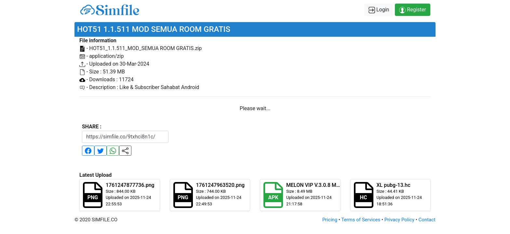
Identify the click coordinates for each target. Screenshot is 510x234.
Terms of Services (360, 220)
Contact (427, 220)
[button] (88, 151)
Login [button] (379, 9)
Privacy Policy (399, 220)
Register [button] (412, 9)
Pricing (329, 220)
